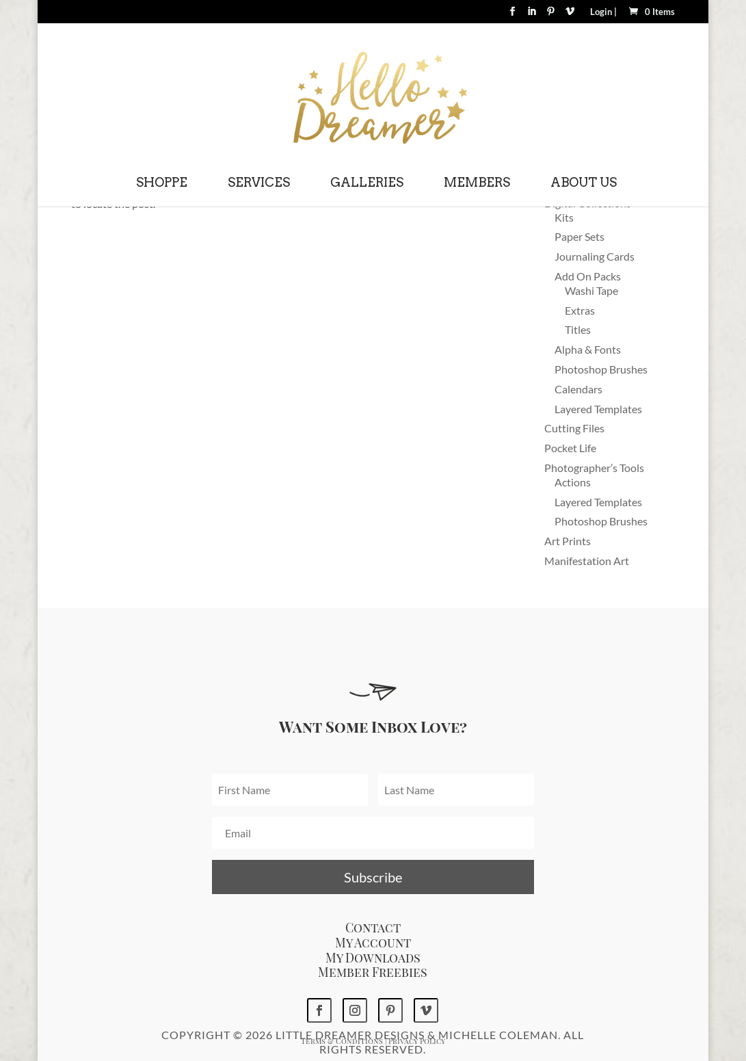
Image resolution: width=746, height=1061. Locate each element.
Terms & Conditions (342, 1041)
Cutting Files (574, 427)
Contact (373, 927)
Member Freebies (372, 972)
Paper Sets (579, 236)
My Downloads (373, 957)
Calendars (578, 388)
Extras (580, 310)
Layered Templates (598, 408)
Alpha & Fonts (588, 349)
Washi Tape (591, 290)
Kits (564, 217)
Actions (573, 481)
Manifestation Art (586, 560)
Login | (603, 12)
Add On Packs (588, 276)
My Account (373, 942)
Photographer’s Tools (594, 467)
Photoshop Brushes (601, 369)
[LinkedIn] (531, 15)
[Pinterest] (550, 15)
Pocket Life (570, 447)
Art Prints (567, 540)
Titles (578, 329)
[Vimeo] (569, 15)
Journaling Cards (595, 256)
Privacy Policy (416, 1041)
